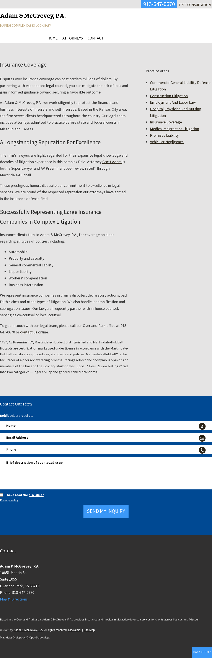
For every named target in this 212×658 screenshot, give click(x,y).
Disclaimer (75, 630)
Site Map (89, 630)
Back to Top (202, 652)
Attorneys (72, 38)
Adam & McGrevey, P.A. (28, 630)
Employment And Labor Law (173, 102)
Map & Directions (14, 599)
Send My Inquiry (106, 511)
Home (52, 38)
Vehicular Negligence (167, 141)
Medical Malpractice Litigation (174, 128)
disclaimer (36, 495)
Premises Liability (164, 135)
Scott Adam (112, 161)
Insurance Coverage (166, 122)
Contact (96, 38)
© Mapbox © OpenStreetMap (31, 637)
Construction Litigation (169, 95)
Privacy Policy (9, 500)
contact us (28, 332)
